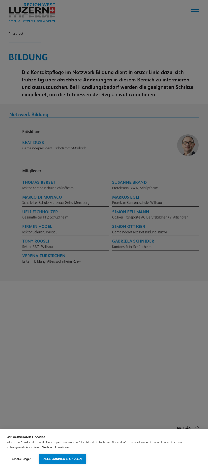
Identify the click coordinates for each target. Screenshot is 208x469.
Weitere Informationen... (57, 447)
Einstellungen (21, 459)
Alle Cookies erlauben (62, 459)
